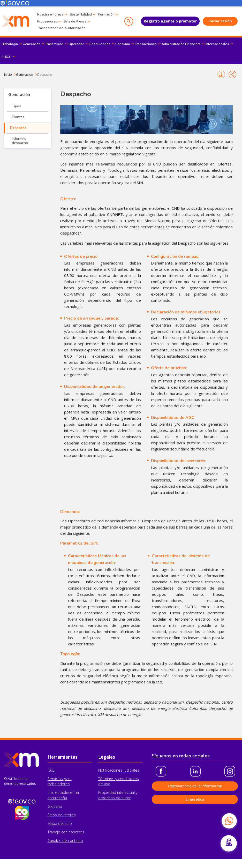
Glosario (55, 806)
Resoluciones (99, 44)
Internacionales (217, 44)
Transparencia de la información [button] (195, 785)
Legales (106, 757)
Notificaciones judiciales (118, 770)
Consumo (122, 44)
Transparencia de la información (61, 28)
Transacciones (146, 44)
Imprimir (221, 74)
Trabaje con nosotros (66, 832)
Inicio (8, 74)
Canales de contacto (65, 840)
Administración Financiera (181, 44)
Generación (31, 44)
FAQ (51, 770)
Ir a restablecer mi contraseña (63, 795)
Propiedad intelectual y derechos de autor (118, 795)
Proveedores (47, 21)
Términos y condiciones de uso (118, 781)
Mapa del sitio (60, 823)
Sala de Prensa (75, 21)
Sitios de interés (62, 814)
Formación (106, 14)
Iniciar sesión (220, 21)
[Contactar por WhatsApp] (229, 820)
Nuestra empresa (50, 14)
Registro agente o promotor (170, 21)
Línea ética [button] (195, 799)
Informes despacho (20, 140)
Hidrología (10, 44)
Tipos (16, 106)
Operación (77, 44)
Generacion (24, 74)
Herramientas (63, 757)
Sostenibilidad (81, 14)
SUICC (6, 57)
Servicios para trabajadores (60, 781)
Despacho (44, 74)
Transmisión (54, 44)
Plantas (18, 117)
